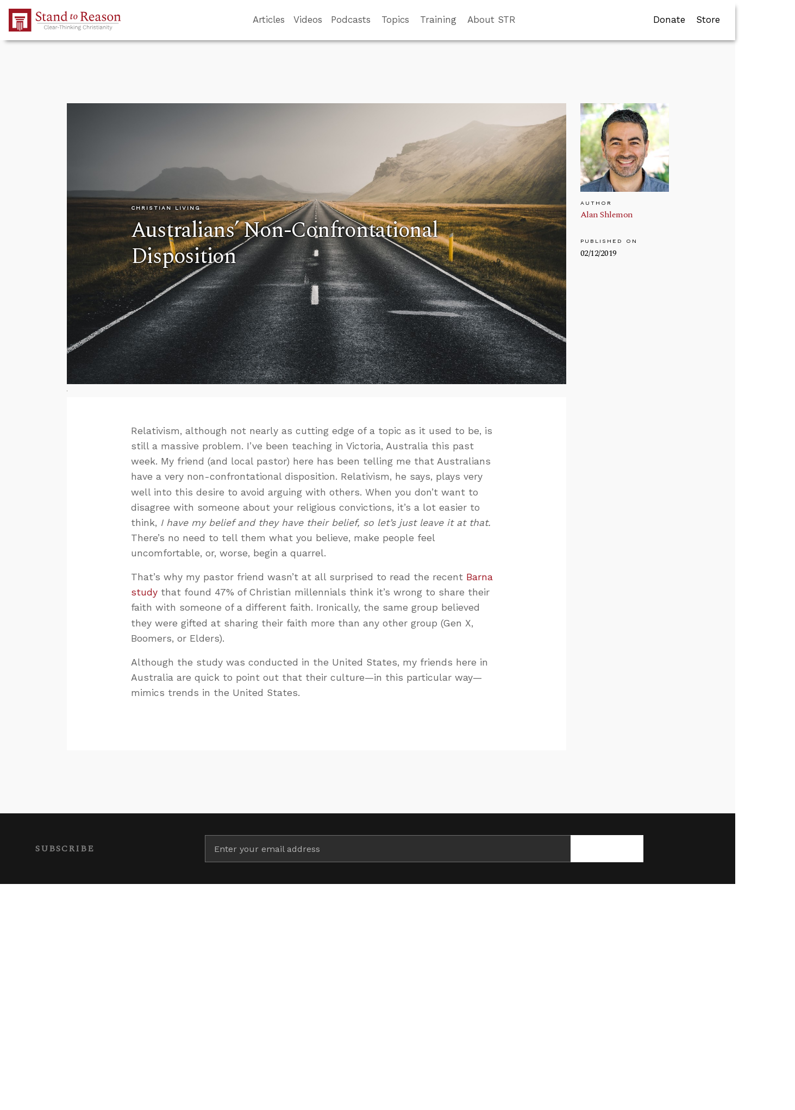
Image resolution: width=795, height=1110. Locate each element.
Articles (269, 19)
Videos (307, 19)
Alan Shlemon (606, 214)
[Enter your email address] (388, 848)
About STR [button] (491, 19)
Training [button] (438, 19)
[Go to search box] (525, 20)
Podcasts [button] (351, 19)
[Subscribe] (607, 848)
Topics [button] (395, 19)
